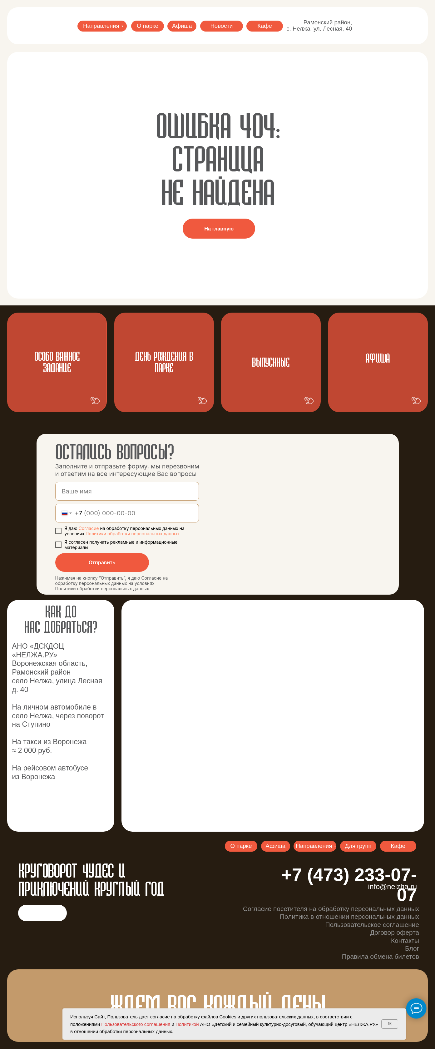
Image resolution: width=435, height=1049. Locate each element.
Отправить (102, 562)
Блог (412, 948)
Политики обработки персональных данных (133, 533)
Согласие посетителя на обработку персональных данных (331, 908)
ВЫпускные (270, 363)
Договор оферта (394, 932)
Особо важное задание (57, 363)
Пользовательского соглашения (135, 1024)
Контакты (405, 940)
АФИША (378, 359)
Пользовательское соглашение (372, 924)
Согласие (89, 528)
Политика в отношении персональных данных (349, 916)
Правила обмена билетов (380, 956)
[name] (127, 491)
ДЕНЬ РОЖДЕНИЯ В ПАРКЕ (164, 363)
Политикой (187, 1024)
